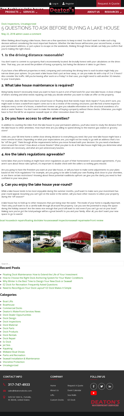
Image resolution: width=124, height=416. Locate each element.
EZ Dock (71, 399)
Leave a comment (32, 33)
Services (29, 11)
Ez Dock (7, 341)
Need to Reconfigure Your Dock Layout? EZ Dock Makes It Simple (37, 287)
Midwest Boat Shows (14, 351)
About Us (93, 11)
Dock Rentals (10, 335)
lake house (44, 220)
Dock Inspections (10, 23)
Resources (112, 11)
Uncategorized (28, 23)
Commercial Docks (12, 308)
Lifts (52, 395)
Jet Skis (6, 345)
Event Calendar (74, 390)
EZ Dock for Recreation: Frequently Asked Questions (30, 284)
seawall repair (77, 220)
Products (11, 11)
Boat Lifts (8, 301)
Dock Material (10, 324)
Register (70, 3)
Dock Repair (9, 338)
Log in (55, 3)
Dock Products (10, 331)
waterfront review (93, 220)
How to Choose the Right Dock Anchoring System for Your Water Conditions (43, 277)
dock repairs (18, 220)
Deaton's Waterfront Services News (21, 311)
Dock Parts (8, 328)
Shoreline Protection (14, 361)
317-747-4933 (19, 384)
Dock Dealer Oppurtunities (17, 314)
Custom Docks (57, 399)
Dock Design (9, 318)
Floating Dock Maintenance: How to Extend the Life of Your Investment (40, 274)
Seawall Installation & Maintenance (21, 358)
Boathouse (8, 304)
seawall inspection (60, 220)
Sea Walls (72, 395)
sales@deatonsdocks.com (20, 390)
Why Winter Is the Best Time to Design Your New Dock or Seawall (37, 281)
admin (19, 33)
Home (53, 385)
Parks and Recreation (14, 355)
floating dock (32, 220)
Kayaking (7, 348)
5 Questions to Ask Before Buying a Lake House (60, 28)
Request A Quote (75, 385)
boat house (6, 220)
